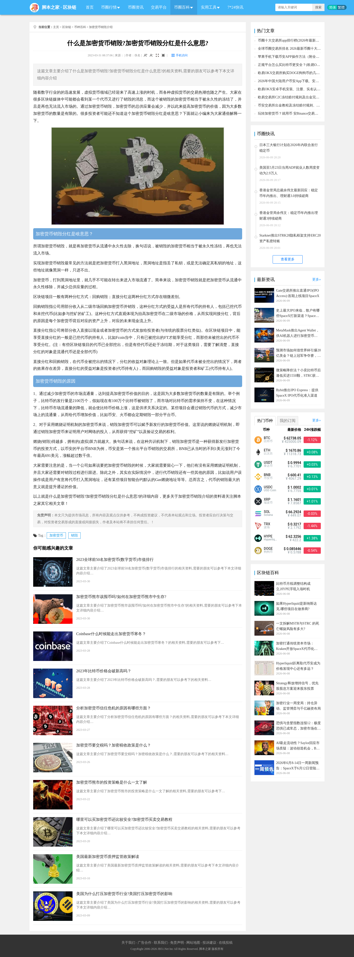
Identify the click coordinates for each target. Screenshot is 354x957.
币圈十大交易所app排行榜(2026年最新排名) (291, 40)
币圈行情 (109, 7)
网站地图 (193, 942)
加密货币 (56, 535)
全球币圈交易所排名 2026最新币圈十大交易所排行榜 (298, 48)
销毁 (74, 535)
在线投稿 (226, 942)
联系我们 (161, 942)
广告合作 (144, 942)
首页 (90, 7)
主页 (56, 27)
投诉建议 (209, 942)
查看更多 (288, 259)
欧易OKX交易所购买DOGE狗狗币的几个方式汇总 (295, 73)
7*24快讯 (235, 7)
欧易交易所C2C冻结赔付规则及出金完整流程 (292, 97)
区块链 (69, 7)
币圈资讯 (136, 7)
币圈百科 (182, 7)
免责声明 (177, 942)
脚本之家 (50, 7)
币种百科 (80, 27)
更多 (315, 279)
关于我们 (128, 942)
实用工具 (209, 7)
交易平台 (159, 7)
